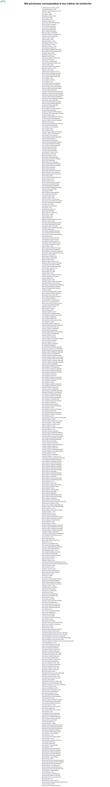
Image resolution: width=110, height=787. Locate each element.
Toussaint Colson (46, 631)
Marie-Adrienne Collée (48, 251)
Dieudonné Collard (47, 105)
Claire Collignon (46, 337)
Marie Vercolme (46, 785)
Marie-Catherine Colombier (49, 563)
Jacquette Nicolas (47, 706)
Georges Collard (46, 115)
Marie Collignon (46, 464)
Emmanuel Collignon (47, 348)
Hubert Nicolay (46, 738)
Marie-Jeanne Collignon (48, 501)
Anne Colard (45, 19)
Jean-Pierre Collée (47, 242)
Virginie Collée (46, 278)
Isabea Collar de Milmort (48, 71)
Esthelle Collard (46, 111)
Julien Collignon (46, 441)
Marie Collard (45, 158)
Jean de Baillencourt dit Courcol (50, 636)
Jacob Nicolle (45, 775)
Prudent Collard (46, 187)
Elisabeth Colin (46, 53)
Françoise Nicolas (47, 704)
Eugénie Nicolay (46, 726)
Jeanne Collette (46, 291)
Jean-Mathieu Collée (47, 239)
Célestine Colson (46, 587)
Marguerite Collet (46, 283)
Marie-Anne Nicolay (47, 760)
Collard (46, 96)
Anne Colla (45, 61)
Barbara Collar (46, 69)
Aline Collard (45, 74)
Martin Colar (45, 17)
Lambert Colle (46, 209)
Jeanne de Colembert (48, 659)
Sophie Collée (46, 273)
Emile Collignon (46, 347)
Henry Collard (45, 130)
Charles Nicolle (46, 772)
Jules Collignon (46, 437)
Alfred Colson (45, 582)
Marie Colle (45, 211)
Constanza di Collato (47, 693)
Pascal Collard (46, 184)
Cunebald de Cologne (48, 678)
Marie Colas (45, 22)
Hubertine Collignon (47, 392)
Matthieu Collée (46, 263)
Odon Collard (45, 182)
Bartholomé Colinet (47, 54)
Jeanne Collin (45, 536)
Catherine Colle (46, 199)
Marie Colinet (45, 58)
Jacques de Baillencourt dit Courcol (51, 632)
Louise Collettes (46, 300)
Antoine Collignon (46, 325)
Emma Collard (46, 110)
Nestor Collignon (46, 510)
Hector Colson (46, 595)
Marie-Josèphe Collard (48, 172)
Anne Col (44, 12)
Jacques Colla (46, 64)
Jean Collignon (46, 394)
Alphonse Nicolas (46, 699)
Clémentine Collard (47, 95)
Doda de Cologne (46, 679)
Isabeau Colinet (46, 56)
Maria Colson (45, 620)
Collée (46, 219)
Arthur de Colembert (47, 647)
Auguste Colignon (47, 44)
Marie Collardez (46, 192)
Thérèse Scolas (46, 783)
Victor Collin (45, 545)
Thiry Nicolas (45, 721)
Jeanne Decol (45, 691)
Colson (46, 622)
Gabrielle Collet (46, 281)
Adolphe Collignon (47, 306)
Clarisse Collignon (47, 338)
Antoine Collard (46, 86)
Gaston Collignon (46, 363)
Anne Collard (45, 76)
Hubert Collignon (46, 390)
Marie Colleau (46, 214)
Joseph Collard (46, 137)
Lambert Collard (46, 142)
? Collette (44, 289)
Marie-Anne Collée (47, 253)
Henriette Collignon (47, 387)
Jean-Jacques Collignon (48, 417)
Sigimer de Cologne (47, 686)
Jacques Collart (46, 197)
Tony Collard (45, 190)
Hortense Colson (46, 602)
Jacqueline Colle (46, 205)
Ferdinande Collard (47, 113)
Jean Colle (45, 207)
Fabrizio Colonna (46, 565)
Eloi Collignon (45, 345)
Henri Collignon (46, 373)
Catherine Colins (46, 59)
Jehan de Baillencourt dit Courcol (51, 637)
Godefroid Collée (46, 227)
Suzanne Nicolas (46, 720)
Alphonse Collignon (47, 311)
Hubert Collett (45, 288)
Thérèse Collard (46, 189)
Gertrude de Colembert (48, 654)
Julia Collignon (46, 439)
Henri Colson (45, 599)
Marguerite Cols (46, 578)
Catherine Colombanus (48, 562)
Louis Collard (45, 152)
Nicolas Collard (46, 179)
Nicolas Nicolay (46, 763)
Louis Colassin (46, 27)
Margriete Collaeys (47, 68)
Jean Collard (45, 135)
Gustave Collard (46, 120)
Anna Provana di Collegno (49, 782)
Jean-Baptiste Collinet (48, 550)
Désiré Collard (46, 101)
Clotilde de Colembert (48, 651)
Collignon (47, 436)
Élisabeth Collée (46, 221)
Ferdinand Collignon (47, 355)
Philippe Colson (46, 629)
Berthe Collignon (46, 330)
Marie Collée (45, 249)
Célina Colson (46, 589)
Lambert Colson (46, 615)
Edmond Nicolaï (46, 698)
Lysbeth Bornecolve (47, 9)
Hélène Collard (46, 121)
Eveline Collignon (46, 353)
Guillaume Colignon (47, 46)
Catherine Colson (46, 585)
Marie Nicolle (45, 778)
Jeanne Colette (46, 37)
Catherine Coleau (46, 36)
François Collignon (47, 357)
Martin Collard (46, 174)
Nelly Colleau (45, 216)
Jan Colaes (45, 14)
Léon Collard (45, 143)
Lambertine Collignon (47, 457)
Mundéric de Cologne (48, 683)
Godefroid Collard (46, 116)
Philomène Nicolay (47, 768)
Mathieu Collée (46, 259)
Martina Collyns (46, 558)
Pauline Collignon (46, 516)
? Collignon (45, 305)
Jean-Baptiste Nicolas (48, 713)
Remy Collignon (46, 521)
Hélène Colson (46, 597)
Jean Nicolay (45, 741)
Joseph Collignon (46, 432)
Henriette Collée (46, 229)
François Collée (46, 222)
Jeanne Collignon (46, 419)
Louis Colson (45, 617)
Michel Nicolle (46, 780)
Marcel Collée (45, 247)
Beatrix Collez (46, 301)
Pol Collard (45, 185)
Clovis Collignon (46, 340)
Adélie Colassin (46, 24)
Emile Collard (45, 106)
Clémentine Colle (46, 200)
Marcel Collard (46, 153)
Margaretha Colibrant (47, 43)
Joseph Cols (45, 575)
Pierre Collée (45, 268)
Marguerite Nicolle (47, 777)
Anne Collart (45, 194)
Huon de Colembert (47, 657)
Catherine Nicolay (47, 723)
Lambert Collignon (47, 442)
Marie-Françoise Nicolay (48, 762)
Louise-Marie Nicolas (47, 715)
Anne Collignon (46, 315)
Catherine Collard (46, 91)
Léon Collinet (45, 552)
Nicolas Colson (46, 627)
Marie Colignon (46, 48)
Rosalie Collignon (46, 523)
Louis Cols (45, 577)
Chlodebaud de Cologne (48, 673)
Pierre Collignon (46, 518)
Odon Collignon (46, 515)
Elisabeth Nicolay (46, 725)
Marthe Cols (45, 580)
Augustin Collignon (47, 328)
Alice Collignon (46, 310)
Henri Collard (45, 125)
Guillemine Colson (47, 594)
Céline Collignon (46, 333)
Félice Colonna (46, 567)
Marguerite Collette (47, 295)
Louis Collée (45, 244)
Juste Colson (45, 614)
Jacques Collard (46, 132)
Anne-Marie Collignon (48, 323)
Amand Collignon (46, 313)
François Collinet (46, 547)
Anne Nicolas (45, 701)
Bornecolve (49, 11)
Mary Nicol (45, 694)
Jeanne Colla (45, 66)
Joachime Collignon (47, 431)
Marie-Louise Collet (47, 284)
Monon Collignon (46, 508)
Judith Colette (45, 39)
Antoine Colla (45, 63)
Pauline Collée (46, 266)
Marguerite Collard (47, 155)
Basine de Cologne (47, 669)
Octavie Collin (46, 543)
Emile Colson (45, 592)
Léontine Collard (46, 147)
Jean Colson (45, 604)
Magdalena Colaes (47, 16)
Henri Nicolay (45, 730)
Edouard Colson (46, 590)
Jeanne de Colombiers (48, 688)
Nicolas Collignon (46, 511)
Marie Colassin (46, 29)
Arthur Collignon (46, 326)
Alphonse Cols (46, 573)
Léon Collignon (46, 459)
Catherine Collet (46, 279)
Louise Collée (45, 246)
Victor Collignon (46, 535)
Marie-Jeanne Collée (47, 256)
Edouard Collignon (47, 343)
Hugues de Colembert (48, 656)
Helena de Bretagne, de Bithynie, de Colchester (55, 641)
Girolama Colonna (47, 568)
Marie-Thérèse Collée (48, 258)
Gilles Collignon (46, 365)
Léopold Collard (46, 148)
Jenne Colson (45, 612)
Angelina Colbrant (47, 34)
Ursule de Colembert (47, 666)
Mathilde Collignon (47, 506)
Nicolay (47, 748)
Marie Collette (46, 296)
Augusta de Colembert (48, 649)
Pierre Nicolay (46, 770)
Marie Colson (45, 624)
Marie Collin (45, 538)
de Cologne (50, 684)
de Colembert (48, 644)
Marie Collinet (45, 555)
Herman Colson (46, 600)
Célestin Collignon (47, 331)
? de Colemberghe (47, 642)
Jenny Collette (46, 293)
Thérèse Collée (46, 274)
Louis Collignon (46, 461)
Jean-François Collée (47, 234)
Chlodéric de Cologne (48, 674)
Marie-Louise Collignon (48, 505)
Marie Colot (45, 572)
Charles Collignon (47, 335)
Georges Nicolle (46, 773)
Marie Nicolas (45, 716)
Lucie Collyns (45, 557)
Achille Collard (46, 73)
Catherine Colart (46, 21)
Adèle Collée (45, 217)
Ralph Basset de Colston (48, 7)
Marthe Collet (45, 286)
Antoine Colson (46, 583)
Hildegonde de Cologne (48, 681)
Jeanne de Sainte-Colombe (49, 689)
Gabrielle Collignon (47, 362)
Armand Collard (46, 90)
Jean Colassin (46, 26)
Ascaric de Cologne (47, 667)
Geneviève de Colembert (48, 652)
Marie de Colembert (47, 662)
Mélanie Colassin (46, 32)
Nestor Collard (46, 177)
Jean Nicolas (45, 708)
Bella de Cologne (46, 671)
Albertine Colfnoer (47, 41)
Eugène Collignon (47, 350)
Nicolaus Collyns (46, 560)
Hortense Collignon (47, 389)
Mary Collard (45, 175)
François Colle (46, 202)
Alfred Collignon (46, 308)
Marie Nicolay (45, 750)
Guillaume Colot (46, 570)
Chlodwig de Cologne (48, 676)
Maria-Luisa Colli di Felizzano (50, 303)
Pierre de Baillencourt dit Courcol (51, 639)
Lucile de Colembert (47, 661)
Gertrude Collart (46, 195)
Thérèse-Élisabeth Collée (49, 276)
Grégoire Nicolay (46, 728)
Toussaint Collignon (47, 533)
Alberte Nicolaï (46, 696)
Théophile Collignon (47, 531)
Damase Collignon (47, 342)
